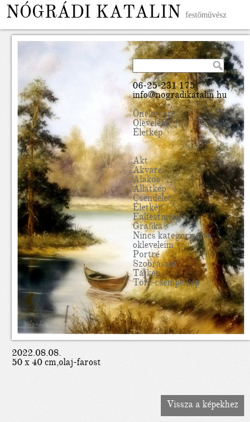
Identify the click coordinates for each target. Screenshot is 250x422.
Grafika (148, 227)
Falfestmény (158, 218)
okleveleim (153, 246)
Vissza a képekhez (202, 406)
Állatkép (149, 190)
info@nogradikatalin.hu (180, 96)
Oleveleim (152, 124)
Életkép (148, 134)
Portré (146, 256)
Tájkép (146, 274)
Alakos (146, 180)
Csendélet (152, 199)
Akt (140, 162)
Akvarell (150, 171)
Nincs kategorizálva (172, 237)
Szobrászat (155, 265)
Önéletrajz (153, 115)
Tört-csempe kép (166, 284)
